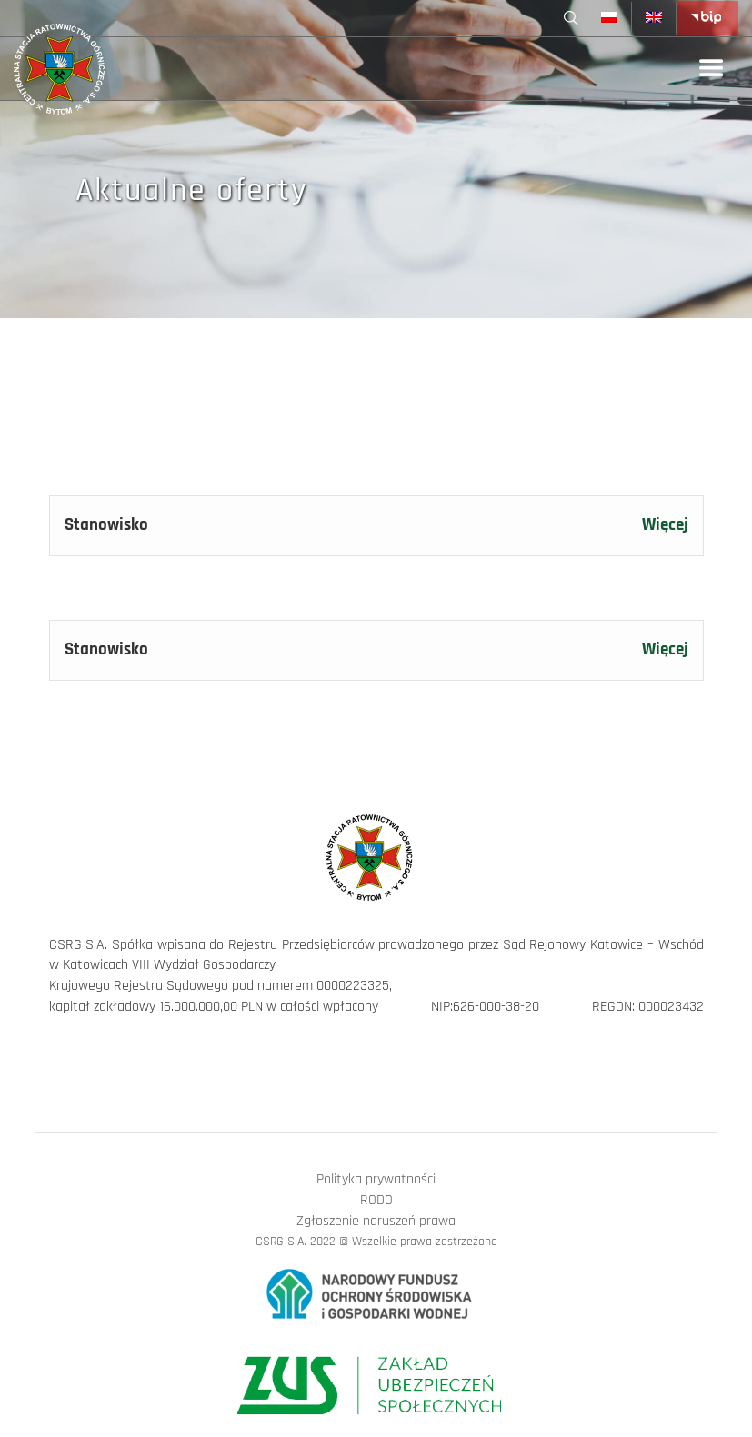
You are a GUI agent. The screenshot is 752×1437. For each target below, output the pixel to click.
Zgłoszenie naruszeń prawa (376, 1221)
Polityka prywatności (376, 1179)
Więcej (665, 525)
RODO (376, 1200)
